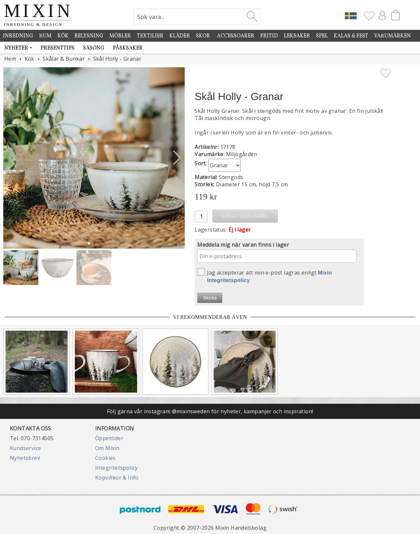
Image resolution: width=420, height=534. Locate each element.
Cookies (105, 458)
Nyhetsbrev (25, 458)
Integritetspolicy (116, 467)
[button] (177, 158)
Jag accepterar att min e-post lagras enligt (264, 275)
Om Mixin (107, 448)
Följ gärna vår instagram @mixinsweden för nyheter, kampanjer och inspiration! (210, 411)
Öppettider (109, 438)
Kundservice (25, 448)
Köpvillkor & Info (117, 477)
